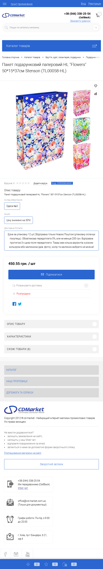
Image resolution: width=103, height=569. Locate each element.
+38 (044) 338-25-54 (77, 14)
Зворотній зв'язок (51, 464)
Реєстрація (94, 3)
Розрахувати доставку (27, 285)
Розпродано (21, 293)
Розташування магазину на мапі (22, 453)
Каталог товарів (51, 45)
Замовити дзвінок (80, 21)
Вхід (83, 3)
